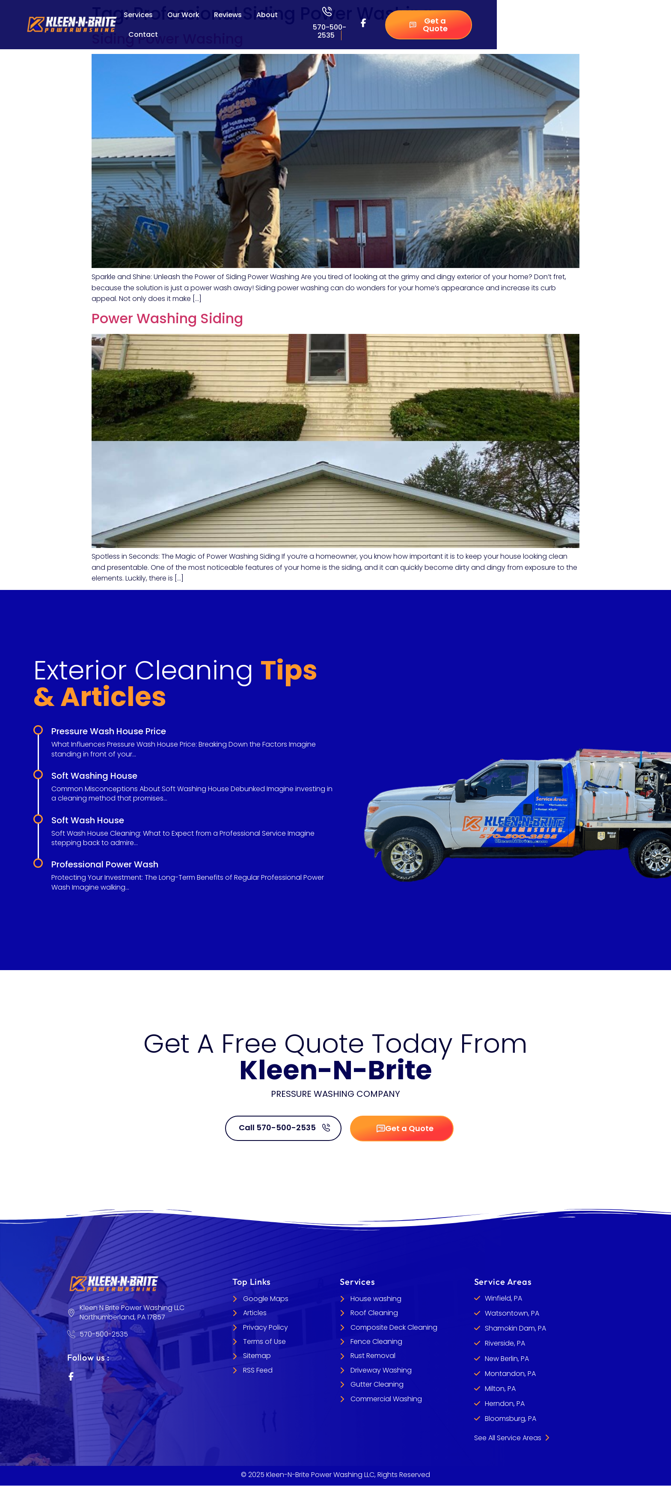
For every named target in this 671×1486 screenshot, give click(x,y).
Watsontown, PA (512, 1313)
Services (138, 15)
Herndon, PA (505, 1404)
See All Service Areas (511, 1438)
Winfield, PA (503, 1298)
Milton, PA (500, 1389)
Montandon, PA (510, 1374)
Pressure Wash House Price (108, 731)
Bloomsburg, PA (510, 1419)
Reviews (228, 15)
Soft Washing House (94, 776)
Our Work (183, 15)
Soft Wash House (87, 820)
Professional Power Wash (104, 864)
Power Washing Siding (167, 318)
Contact (143, 34)
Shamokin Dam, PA (515, 1328)
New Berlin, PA (507, 1359)
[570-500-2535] (327, 11)
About (267, 15)
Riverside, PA (505, 1344)
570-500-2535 (329, 31)
